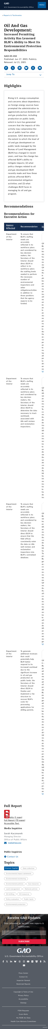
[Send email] (41, 68)
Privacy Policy (23, 995)
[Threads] (34, 68)
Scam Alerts (23, 1014)
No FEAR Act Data (23, 1018)
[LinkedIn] (21, 68)
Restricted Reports (23, 984)
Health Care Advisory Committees (23, 1021)
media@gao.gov (14, 843)
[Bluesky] (27, 68)
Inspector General (23, 980)
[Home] (21, 7)
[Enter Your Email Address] (24, 932)
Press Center (23, 973)
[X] (14, 68)
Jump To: (10, 74)
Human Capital (11, 868)
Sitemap (23, 1003)
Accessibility (23, 999)
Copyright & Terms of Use (23, 992)
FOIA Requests (23, 1010)
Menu (41, 5)
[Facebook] (7, 68)
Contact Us (11, 857)
